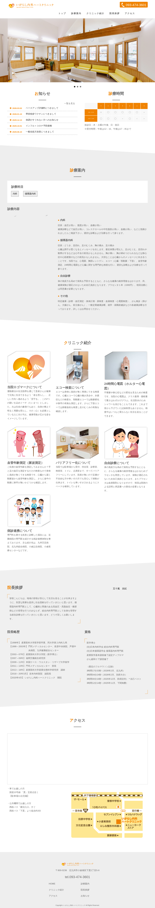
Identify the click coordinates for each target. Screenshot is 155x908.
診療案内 (76, 13)
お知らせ (85, 896)
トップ (62, 13)
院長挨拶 (114, 13)
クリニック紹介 (95, 13)
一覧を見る (69, 103)
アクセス (130, 13)
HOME (52, 884)
